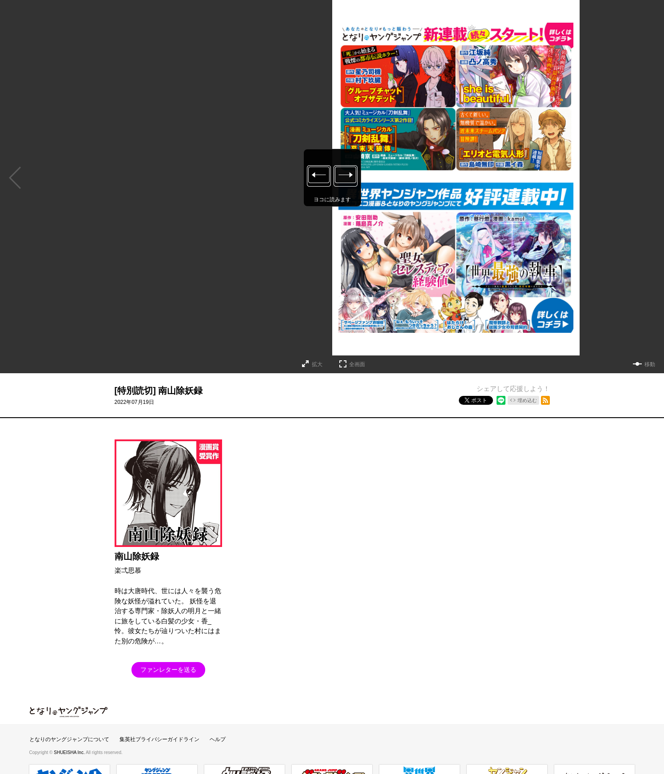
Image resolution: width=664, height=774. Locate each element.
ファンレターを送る (168, 669)
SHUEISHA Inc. (70, 752)
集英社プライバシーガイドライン (159, 739)
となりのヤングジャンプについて (69, 739)
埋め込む (527, 400)
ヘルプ (218, 739)
